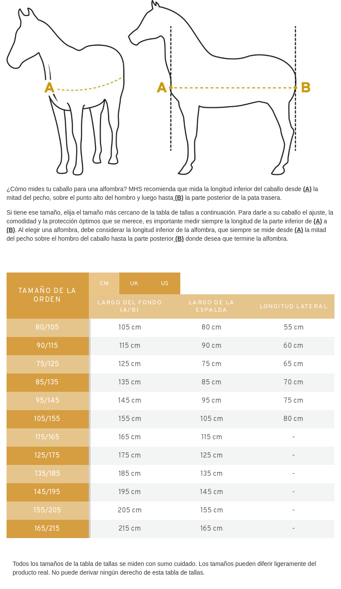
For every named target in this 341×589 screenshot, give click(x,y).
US (165, 283)
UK (134, 283)
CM (104, 283)
